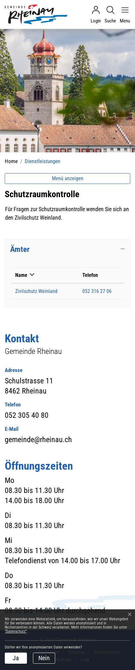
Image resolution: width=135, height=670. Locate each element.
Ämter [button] (19, 249)
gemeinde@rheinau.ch (38, 439)
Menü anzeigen (67, 178)
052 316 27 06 (97, 291)
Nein (44, 658)
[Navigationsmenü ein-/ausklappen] (123, 14)
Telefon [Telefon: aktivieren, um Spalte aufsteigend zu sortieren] (90, 275)
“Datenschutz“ (16, 631)
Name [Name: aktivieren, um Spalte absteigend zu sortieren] (21, 275)
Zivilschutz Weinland (36, 291)
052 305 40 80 (26, 415)
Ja (16, 658)
